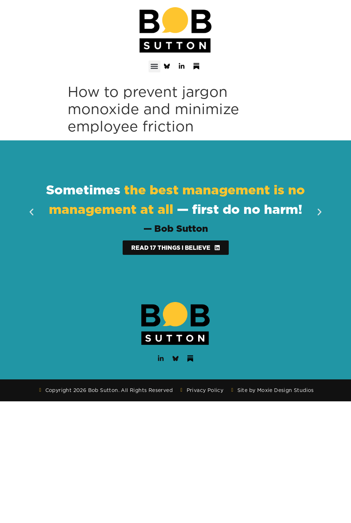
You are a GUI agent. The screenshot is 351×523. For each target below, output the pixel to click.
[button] (154, 66)
